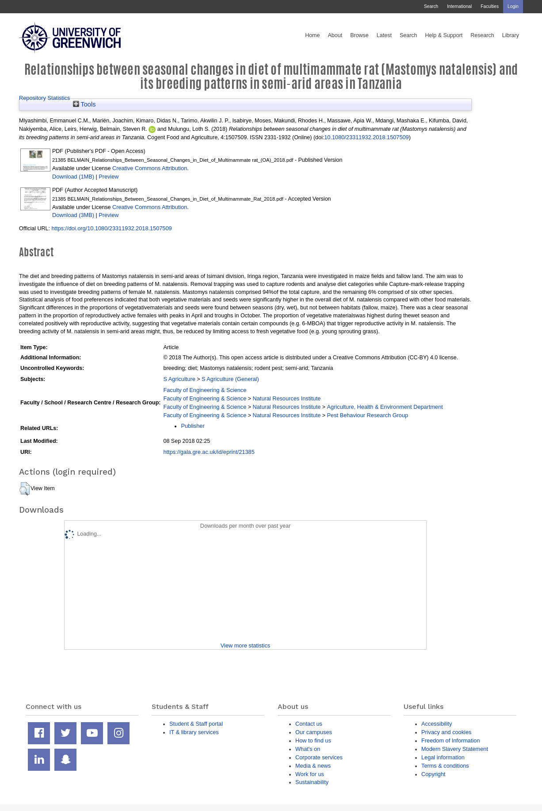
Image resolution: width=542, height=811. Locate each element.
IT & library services (194, 732)
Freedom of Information (450, 740)
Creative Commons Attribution (149, 168)
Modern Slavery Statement (454, 749)
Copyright (433, 774)
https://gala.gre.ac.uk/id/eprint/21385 (208, 452)
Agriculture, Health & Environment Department (385, 407)
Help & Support (444, 35)
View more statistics (245, 645)
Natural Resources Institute (287, 398)
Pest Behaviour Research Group (367, 415)
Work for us (309, 774)
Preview (108, 176)
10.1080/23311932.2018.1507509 (366, 137)
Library (510, 35)
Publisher (192, 426)
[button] (24, 488)
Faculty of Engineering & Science (204, 390)
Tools (84, 104)
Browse (359, 35)
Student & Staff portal (196, 723)
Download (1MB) (73, 176)
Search (431, 6)
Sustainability (311, 782)
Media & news (313, 765)
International (459, 6)
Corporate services (319, 757)
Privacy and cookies (446, 732)
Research (482, 35)
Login (513, 6)
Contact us (308, 723)
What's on (307, 749)
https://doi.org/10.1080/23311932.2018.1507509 (111, 228)
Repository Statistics (44, 98)
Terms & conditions (445, 765)
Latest (384, 35)
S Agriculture (179, 379)
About (335, 35)
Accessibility (436, 723)
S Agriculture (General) (230, 379)
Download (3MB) (73, 215)
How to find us (313, 740)
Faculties (490, 6)
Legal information (443, 757)
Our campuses (313, 732)
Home (312, 35)
